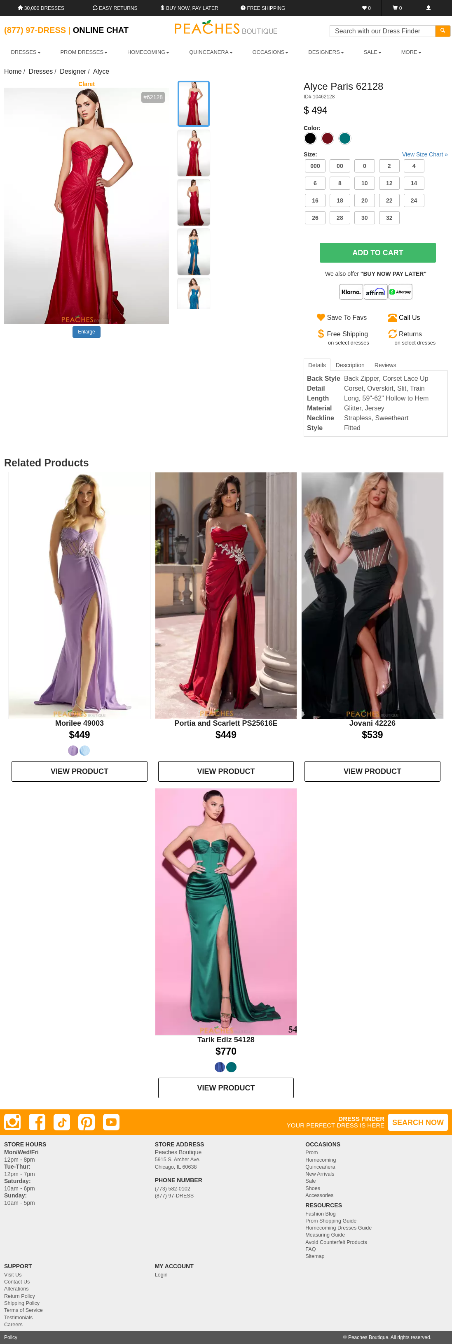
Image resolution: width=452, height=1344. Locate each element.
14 (414, 183)
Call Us (409, 317)
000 (315, 166)
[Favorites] (366, 8)
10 (364, 183)
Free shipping (263, 8)
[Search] (443, 31)
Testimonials (18, 1318)
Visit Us (12, 1275)
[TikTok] (62, 1122)
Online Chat (101, 30)
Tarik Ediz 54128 (226, 1040)
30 (364, 217)
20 (364, 200)
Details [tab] (317, 365)
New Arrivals (319, 1174)
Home (13, 71)
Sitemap (314, 1256)
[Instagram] (12, 1122)
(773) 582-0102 (172, 1189)
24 (414, 200)
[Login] (428, 8)
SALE (373, 52)
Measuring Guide (325, 1235)
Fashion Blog (320, 1214)
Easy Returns (115, 8)
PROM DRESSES (84, 52)
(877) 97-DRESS (174, 1196)
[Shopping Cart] (397, 8)
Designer (73, 71)
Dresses (41, 71)
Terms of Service (23, 1310)
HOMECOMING (148, 52)
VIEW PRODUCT (79, 771)
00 (340, 166)
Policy (10, 1337)
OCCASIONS (270, 52)
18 (340, 200)
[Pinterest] (86, 1122)
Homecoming (320, 1160)
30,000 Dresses (41, 8)
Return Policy (19, 1296)
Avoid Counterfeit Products (336, 1242)
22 (389, 200)
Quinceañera (320, 1167)
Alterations (16, 1289)
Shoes (312, 1188)
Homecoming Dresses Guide (338, 1228)
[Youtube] (111, 1122)
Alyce (101, 71)
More (411, 52)
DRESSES (25, 52)
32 (389, 217)
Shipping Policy (22, 1303)
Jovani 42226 (372, 723)
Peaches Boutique (368, 1337)
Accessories (319, 1195)
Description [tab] (350, 365)
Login (161, 1275)
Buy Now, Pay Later (189, 8)
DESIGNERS (326, 52)
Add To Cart (377, 253)
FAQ (310, 1249)
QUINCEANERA (210, 52)
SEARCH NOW (418, 1122)
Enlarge (86, 332)
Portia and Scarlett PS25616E (225, 723)
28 (340, 217)
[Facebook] (37, 1122)
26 (315, 217)
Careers (13, 1325)
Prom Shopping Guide (330, 1221)
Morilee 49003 (79, 723)
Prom (311, 1152)
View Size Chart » (425, 154)
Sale (310, 1181)
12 (389, 183)
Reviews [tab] (385, 365)
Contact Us (17, 1282)
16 (315, 200)
